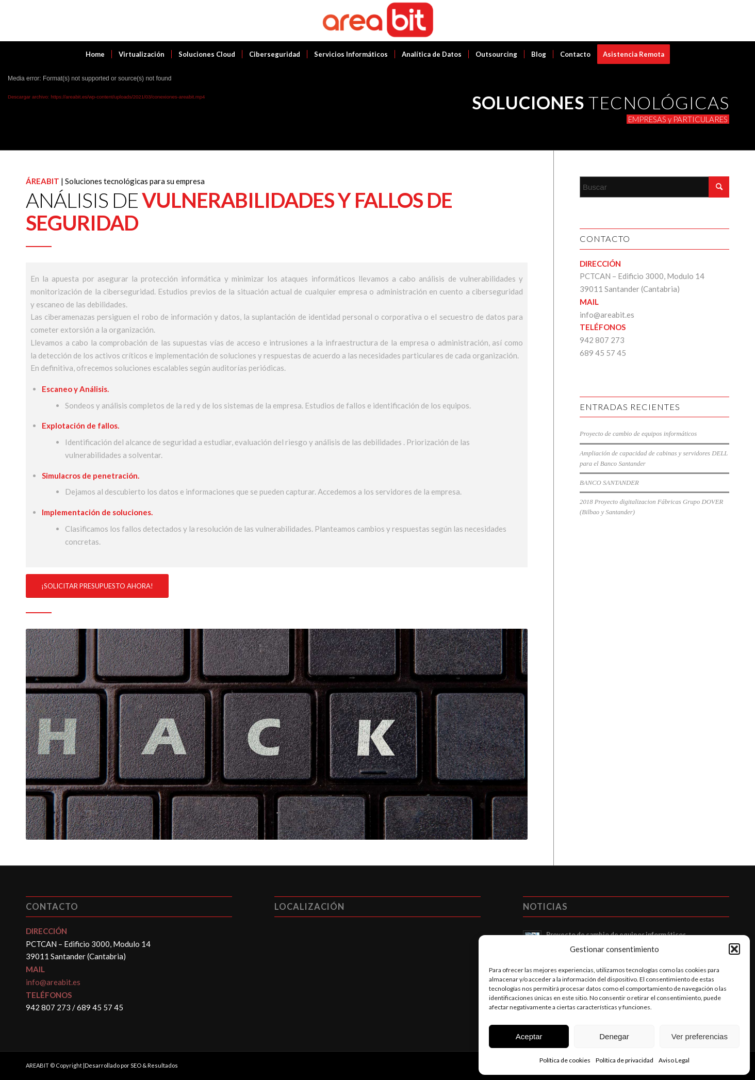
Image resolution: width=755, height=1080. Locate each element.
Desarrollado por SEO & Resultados (131, 1065)
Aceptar (529, 1036)
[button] (734, 949)
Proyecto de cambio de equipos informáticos (638, 433)
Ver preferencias (699, 1036)
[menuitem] (95, 54)
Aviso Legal (674, 1060)
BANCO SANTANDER (609, 482)
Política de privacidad (624, 1060)
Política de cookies (564, 1060)
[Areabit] (377, 20)
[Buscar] (654, 187)
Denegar (614, 1036)
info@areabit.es (607, 314)
